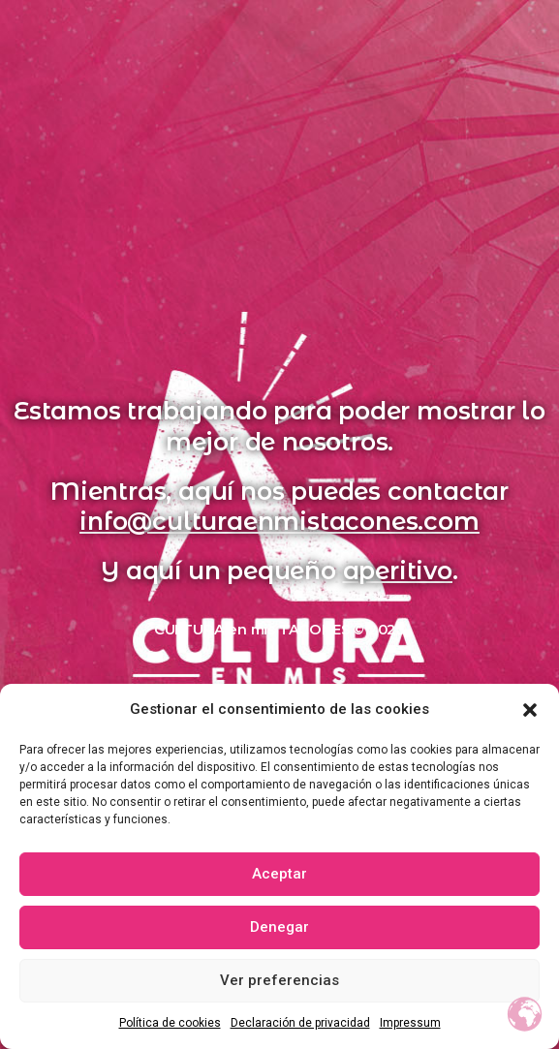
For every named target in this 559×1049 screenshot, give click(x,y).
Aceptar (279, 873)
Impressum (410, 1023)
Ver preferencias (279, 980)
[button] (530, 710)
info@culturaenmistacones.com (279, 521)
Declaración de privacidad (300, 1023)
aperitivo (397, 570)
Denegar (279, 927)
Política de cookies (170, 1023)
